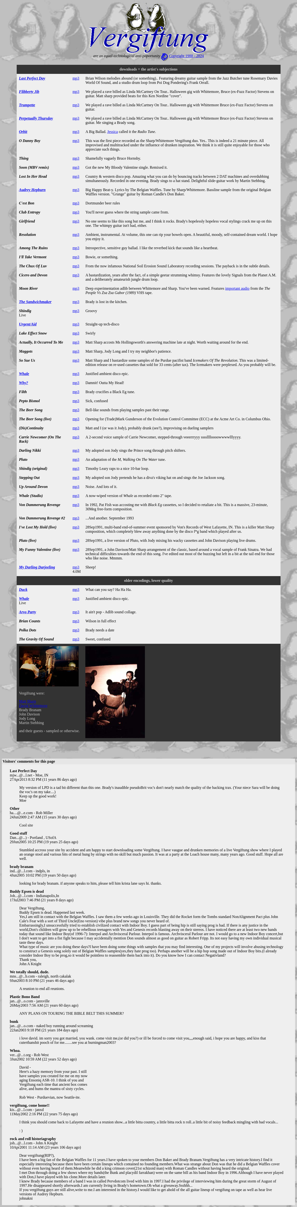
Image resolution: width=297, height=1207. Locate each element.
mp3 (75, 78)
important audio (237, 288)
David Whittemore (33, 706)
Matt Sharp (27, 701)
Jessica (112, 132)
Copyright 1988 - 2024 (186, 56)
